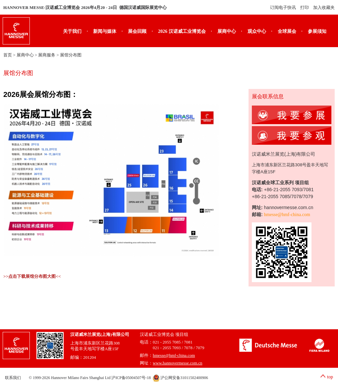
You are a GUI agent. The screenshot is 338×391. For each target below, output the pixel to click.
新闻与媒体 (104, 31)
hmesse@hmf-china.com (287, 214)
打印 (304, 7)
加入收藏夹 (324, 7)
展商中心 (226, 31)
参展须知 (317, 31)
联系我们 (13, 377)
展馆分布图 (71, 55)
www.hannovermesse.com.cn (177, 363)
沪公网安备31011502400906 (180, 377)
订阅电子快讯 (283, 7)
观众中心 (257, 31)
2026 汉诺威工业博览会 (182, 31)
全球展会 (287, 31)
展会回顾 (137, 31)
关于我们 (72, 31)
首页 (7, 55)
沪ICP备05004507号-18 (131, 377)
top (330, 376)
